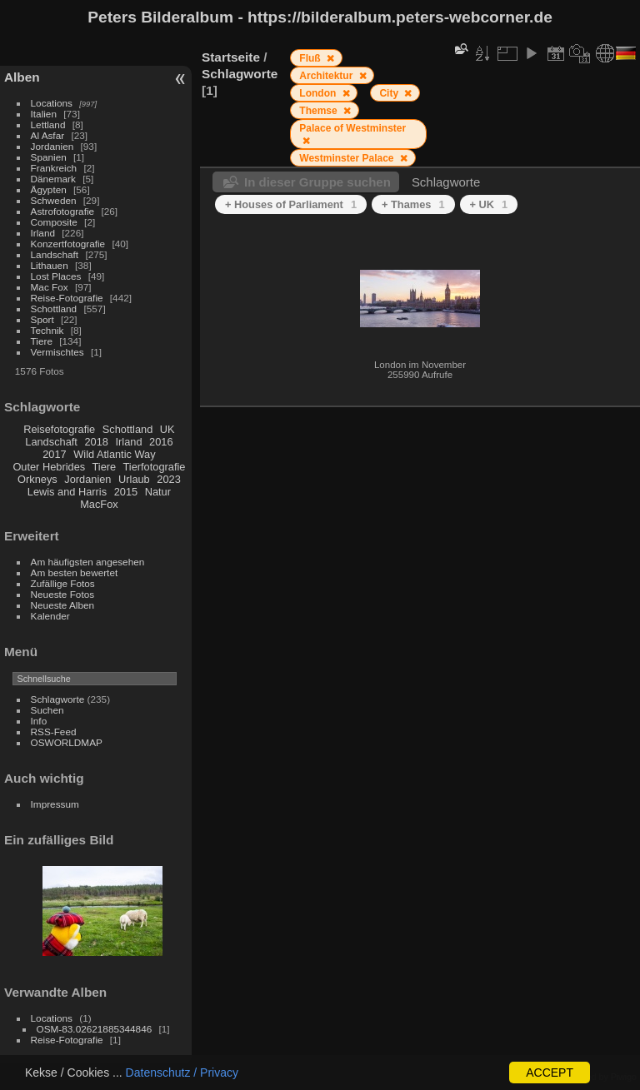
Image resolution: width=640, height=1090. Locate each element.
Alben (22, 77)
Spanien (49, 157)
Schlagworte (58, 699)
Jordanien (52, 146)
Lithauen (49, 265)
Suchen (47, 709)
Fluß (311, 58)
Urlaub (134, 479)
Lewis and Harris (67, 491)
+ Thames (413, 204)
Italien (44, 113)
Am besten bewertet (74, 572)
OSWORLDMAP (66, 742)
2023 (168, 479)
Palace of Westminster (352, 128)
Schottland (54, 308)
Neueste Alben (63, 605)
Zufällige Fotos (63, 583)
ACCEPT (549, 1072)
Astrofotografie (63, 211)
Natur (158, 491)
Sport (42, 319)
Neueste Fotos (63, 594)
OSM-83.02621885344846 (94, 1028)
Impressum (55, 804)
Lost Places (56, 276)
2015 (126, 491)
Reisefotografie (59, 429)
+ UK (489, 204)
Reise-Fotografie (67, 297)
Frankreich (54, 167)
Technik (47, 330)
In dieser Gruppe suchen (317, 182)
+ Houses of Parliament (291, 204)
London (318, 93)
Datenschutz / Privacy (182, 1072)
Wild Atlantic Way (114, 454)
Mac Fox (49, 286)
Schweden (54, 200)
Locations (51, 102)
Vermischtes (57, 351)
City (390, 93)
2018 (96, 442)
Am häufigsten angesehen (88, 561)
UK (167, 429)
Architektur (327, 76)
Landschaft (55, 254)
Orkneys (38, 479)
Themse (319, 111)
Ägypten (49, 189)
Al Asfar (48, 135)
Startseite (231, 57)
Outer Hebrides (48, 466)
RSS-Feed (54, 731)
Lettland (48, 124)
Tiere (41, 341)
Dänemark (53, 178)
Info (39, 720)
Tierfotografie (154, 466)
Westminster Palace (348, 158)
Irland (43, 232)
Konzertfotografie (68, 243)
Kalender (50, 615)
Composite (54, 222)
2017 (54, 454)
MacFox (99, 504)
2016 (160, 442)
